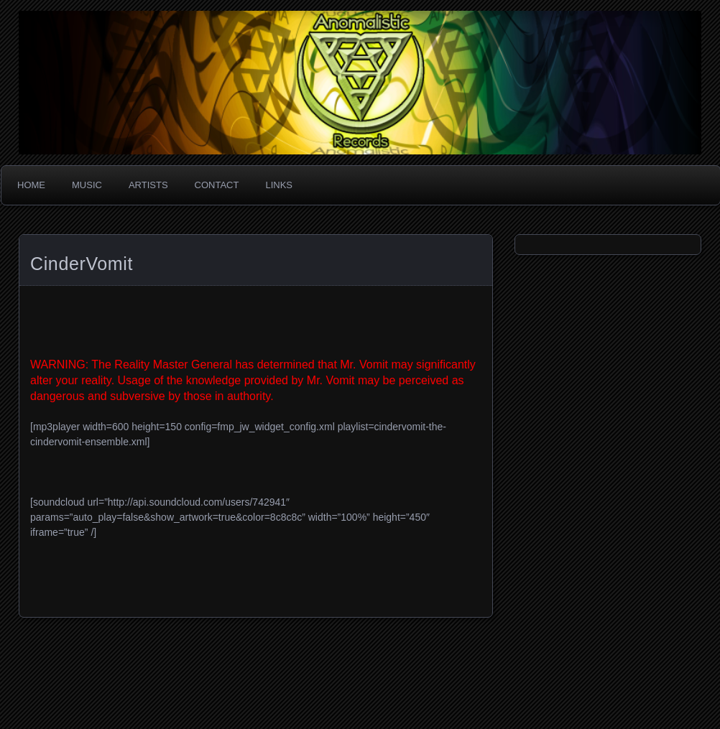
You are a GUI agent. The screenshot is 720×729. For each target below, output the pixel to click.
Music (87, 185)
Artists (148, 185)
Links (278, 185)
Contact (217, 185)
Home (31, 185)
